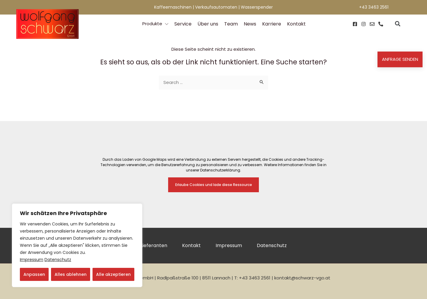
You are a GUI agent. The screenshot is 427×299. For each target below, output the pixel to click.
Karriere (271, 24)
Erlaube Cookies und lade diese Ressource (213, 184)
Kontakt (296, 24)
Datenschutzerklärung (220, 170)
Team (231, 24)
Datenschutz (57, 260)
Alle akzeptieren (113, 274)
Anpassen (34, 274)
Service (183, 24)
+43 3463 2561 (373, 7)
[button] (397, 24)
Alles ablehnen (71, 274)
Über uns (207, 24)
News (250, 24)
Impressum (31, 260)
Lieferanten (154, 245)
